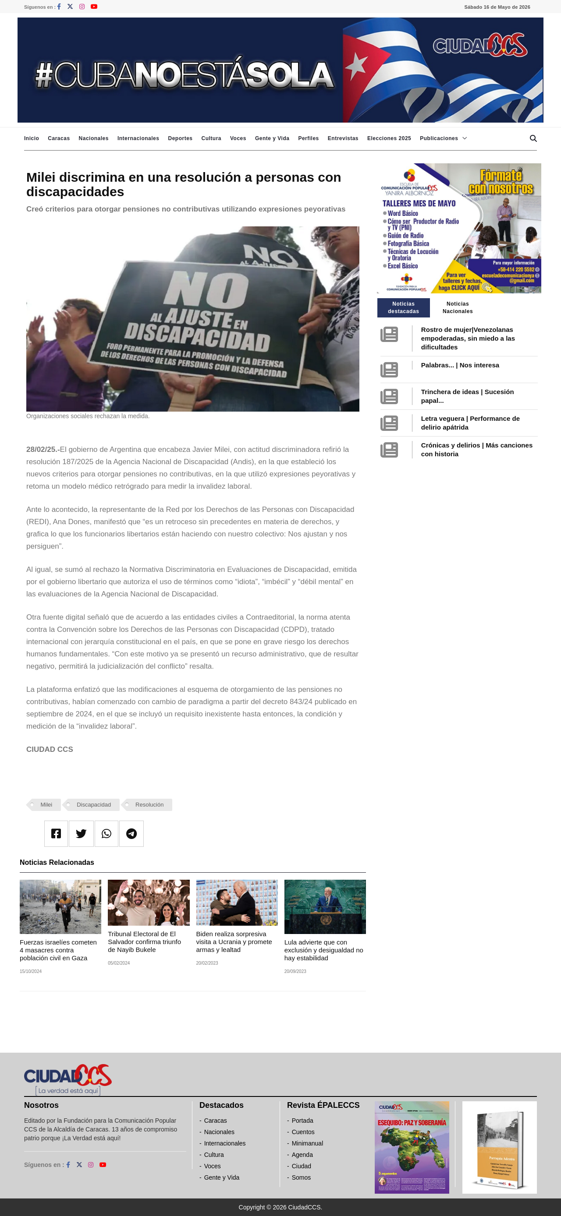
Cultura (211, 138)
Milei (47, 804)
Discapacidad (94, 804)
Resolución (149, 804)
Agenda (302, 1154)
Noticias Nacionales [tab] (458, 307)
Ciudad (301, 1166)
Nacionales (94, 138)
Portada (302, 1120)
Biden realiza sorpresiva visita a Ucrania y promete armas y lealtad (234, 941)
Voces (238, 138)
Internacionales (138, 138)
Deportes (180, 138)
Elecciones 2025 (389, 138)
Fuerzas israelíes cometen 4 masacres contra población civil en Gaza (58, 950)
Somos (301, 1177)
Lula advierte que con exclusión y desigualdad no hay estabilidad (323, 950)
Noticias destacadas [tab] (403, 307)
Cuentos (303, 1131)
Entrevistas (343, 138)
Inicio (31, 138)
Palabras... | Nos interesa (460, 365)
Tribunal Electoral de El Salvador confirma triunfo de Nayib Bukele (144, 941)
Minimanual (307, 1143)
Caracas (59, 138)
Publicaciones (439, 138)
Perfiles (308, 138)
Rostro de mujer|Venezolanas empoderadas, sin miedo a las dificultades (468, 338)
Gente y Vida (272, 138)
